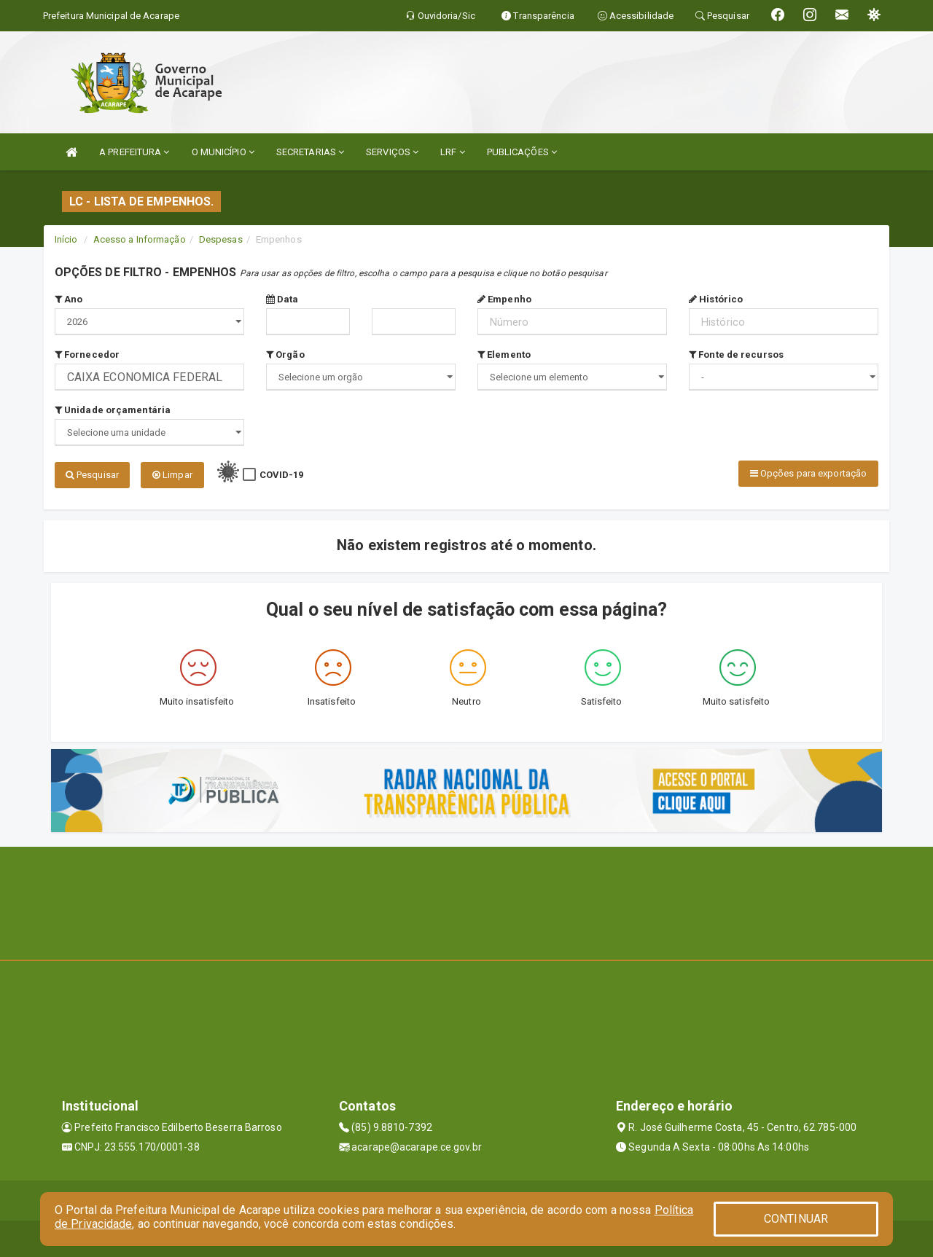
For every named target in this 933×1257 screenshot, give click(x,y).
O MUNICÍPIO (223, 151)
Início (66, 239)
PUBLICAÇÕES (522, 151)
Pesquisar (92, 474)
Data (282, 299)
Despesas (221, 239)
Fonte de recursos (736, 354)
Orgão (285, 354)
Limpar (172, 474)
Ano (69, 299)
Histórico (716, 299)
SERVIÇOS (392, 151)
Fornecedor (87, 354)
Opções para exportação (808, 473)
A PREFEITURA (134, 151)
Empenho (504, 299)
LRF (452, 151)
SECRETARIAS (310, 151)
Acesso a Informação (139, 239)
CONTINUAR (796, 1219)
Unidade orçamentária (113, 409)
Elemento (504, 354)
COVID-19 (281, 474)
